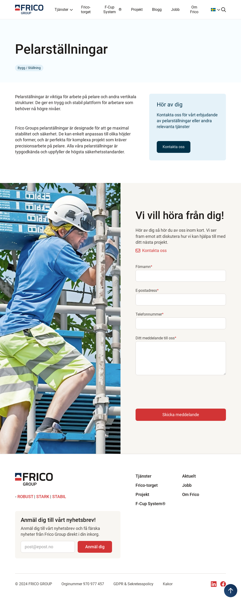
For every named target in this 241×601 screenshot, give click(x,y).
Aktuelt (189, 476)
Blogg (157, 9)
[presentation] (171, 391)
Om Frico (194, 9)
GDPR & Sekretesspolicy (133, 584)
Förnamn (144, 266)
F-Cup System (112, 9)
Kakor (168, 584)
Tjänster (143, 476)
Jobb (175, 9)
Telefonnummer (150, 314)
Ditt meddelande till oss (156, 338)
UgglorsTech (121, 589)
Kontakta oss (174, 147)
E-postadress (147, 290)
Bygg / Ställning (29, 68)
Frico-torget (86, 9)
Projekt (137, 9)
